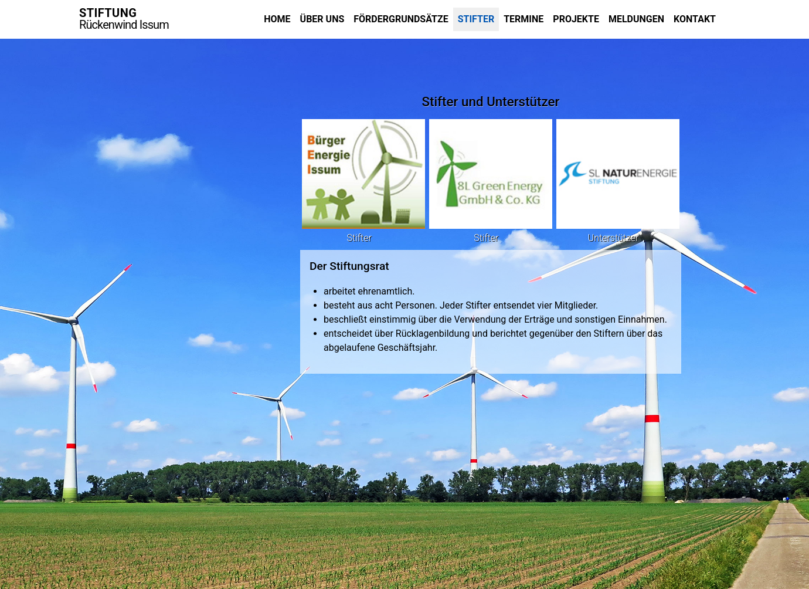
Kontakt (695, 19)
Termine (523, 19)
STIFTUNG (124, 19)
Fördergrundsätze (400, 19)
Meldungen (636, 19)
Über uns (322, 19)
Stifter (476, 19)
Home (277, 19)
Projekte (576, 19)
